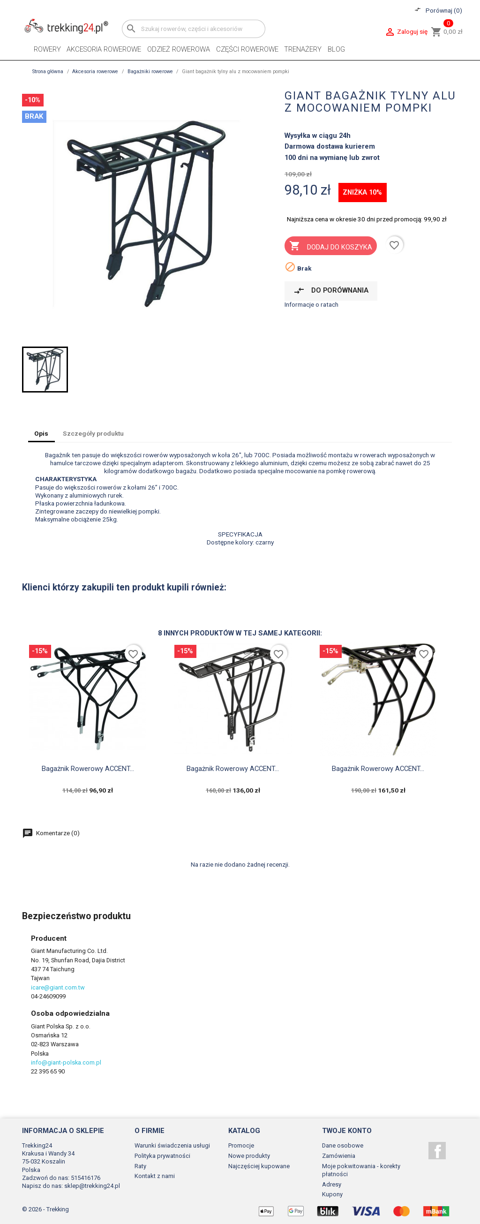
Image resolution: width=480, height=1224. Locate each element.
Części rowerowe (247, 49)
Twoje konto (347, 1130)
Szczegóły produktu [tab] (93, 433)
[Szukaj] (193, 29)
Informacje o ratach (311, 304)
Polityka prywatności (162, 1155)
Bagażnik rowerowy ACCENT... (88, 768)
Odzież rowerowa (178, 49)
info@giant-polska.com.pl (66, 1062)
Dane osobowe (342, 1145)
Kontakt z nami (155, 1175)
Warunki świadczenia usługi (172, 1145)
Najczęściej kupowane (259, 1166)
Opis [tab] (41, 433)
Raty (140, 1166)
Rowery (47, 49)
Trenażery (303, 49)
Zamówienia (338, 1155)
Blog (336, 49)
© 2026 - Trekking (45, 1209)
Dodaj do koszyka (330, 246)
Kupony (332, 1194)
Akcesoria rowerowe (104, 49)
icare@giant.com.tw (58, 987)
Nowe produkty (249, 1155)
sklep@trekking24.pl (92, 1185)
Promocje (241, 1145)
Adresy (331, 1184)
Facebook (437, 1150)
